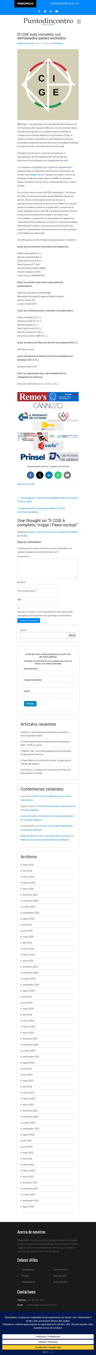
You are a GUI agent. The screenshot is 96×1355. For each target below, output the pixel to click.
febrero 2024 (29, 1030)
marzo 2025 (28, 952)
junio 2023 (28, 1078)
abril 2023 (27, 1090)
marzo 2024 (28, 1024)
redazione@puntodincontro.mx (42, 1308)
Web (19, 603)
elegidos (33, 174)
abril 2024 (27, 1018)
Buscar (23, 634)
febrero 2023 (29, 1102)
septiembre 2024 (31, 988)
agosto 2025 (29, 922)
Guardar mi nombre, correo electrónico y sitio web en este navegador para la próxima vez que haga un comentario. (45, 617)
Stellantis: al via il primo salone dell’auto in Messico (44, 843)
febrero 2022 (29, 1174)
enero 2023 (28, 1108)
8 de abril (63, 160)
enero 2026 (28, 892)
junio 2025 (28, 934)
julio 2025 (27, 928)
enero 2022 (28, 1180)
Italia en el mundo (25, 43)
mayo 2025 (28, 940)
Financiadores (28, 1285)
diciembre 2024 (30, 970)
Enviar (30, 707)
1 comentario (56, 43)
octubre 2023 (29, 1054)
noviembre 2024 (30, 976)
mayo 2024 (28, 1012)
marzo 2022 (28, 1168)
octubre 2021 (29, 1198)
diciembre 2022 (30, 1114)
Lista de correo (61, 1273)
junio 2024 (28, 1006)
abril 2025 (27, 946)
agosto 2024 (29, 994)
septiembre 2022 (31, 1132)
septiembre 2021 (31, 1204)
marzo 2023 (28, 1096)
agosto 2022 (29, 1138)
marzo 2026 (28, 880)
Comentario (23, 556)
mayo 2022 (28, 1156)
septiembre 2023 (31, 1060)
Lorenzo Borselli (28, 820)
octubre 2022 (29, 1126)
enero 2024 (28, 1036)
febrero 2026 (29, 886)
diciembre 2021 (30, 1186)
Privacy (25, 1279)
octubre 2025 (29, 910)
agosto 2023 (29, 1066)
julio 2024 (27, 1000)
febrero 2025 (29, 958)
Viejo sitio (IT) (60, 1279)
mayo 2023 (28, 1084)
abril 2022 (27, 1162)
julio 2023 (27, 1072)
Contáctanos (28, 1273)
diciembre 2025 (30, 898)
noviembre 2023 (30, 1048)
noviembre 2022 (30, 1120)
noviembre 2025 (30, 904)
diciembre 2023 (30, 1042)
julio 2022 (27, 1144)
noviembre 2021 (30, 1192)
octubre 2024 (29, 982)
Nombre (22, 586)
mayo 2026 (28, 868)
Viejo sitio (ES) (60, 1285)
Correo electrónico (27, 594)
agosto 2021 (29, 1210)
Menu (79, 21)
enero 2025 (28, 964)
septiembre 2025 (31, 916)
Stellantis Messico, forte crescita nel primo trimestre (45, 839)
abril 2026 (27, 874)
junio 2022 (28, 1150)
